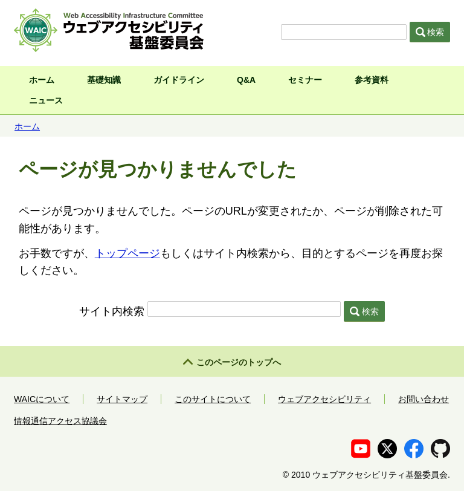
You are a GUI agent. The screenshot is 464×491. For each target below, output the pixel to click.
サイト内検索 (111, 311)
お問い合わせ (423, 399)
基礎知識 (104, 80)
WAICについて (41, 399)
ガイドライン (178, 80)
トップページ (127, 253)
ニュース (46, 100)
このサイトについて (213, 399)
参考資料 (371, 80)
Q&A (246, 80)
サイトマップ (122, 399)
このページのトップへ (238, 362)
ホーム (41, 80)
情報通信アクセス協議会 (60, 421)
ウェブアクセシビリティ (324, 399)
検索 (430, 32)
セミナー (305, 80)
